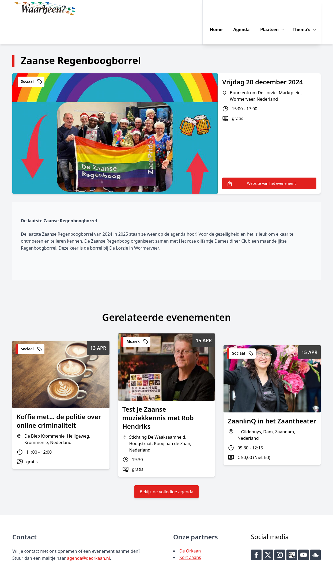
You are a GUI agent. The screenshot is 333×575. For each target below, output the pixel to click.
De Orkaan (190, 524)
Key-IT (244, 569)
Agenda (245, 9)
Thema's (306, 9)
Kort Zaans (190, 530)
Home (220, 9)
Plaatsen (274, 9)
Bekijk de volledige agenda (167, 464)
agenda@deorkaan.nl (88, 531)
